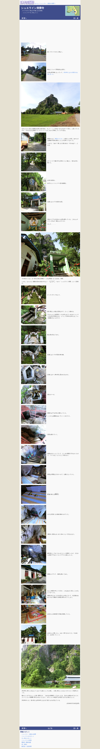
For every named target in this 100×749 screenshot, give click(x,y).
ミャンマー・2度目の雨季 (47, 3)
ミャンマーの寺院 (27, 740)
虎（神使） (25, 744)
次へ (75, 18)
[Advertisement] (50, 31)
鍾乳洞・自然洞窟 (27, 746)
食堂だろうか (58, 138)
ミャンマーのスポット (28, 736)
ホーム (37, 3)
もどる (50, 728)
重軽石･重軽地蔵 (26, 742)
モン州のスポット (27, 738)
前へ (25, 18)
